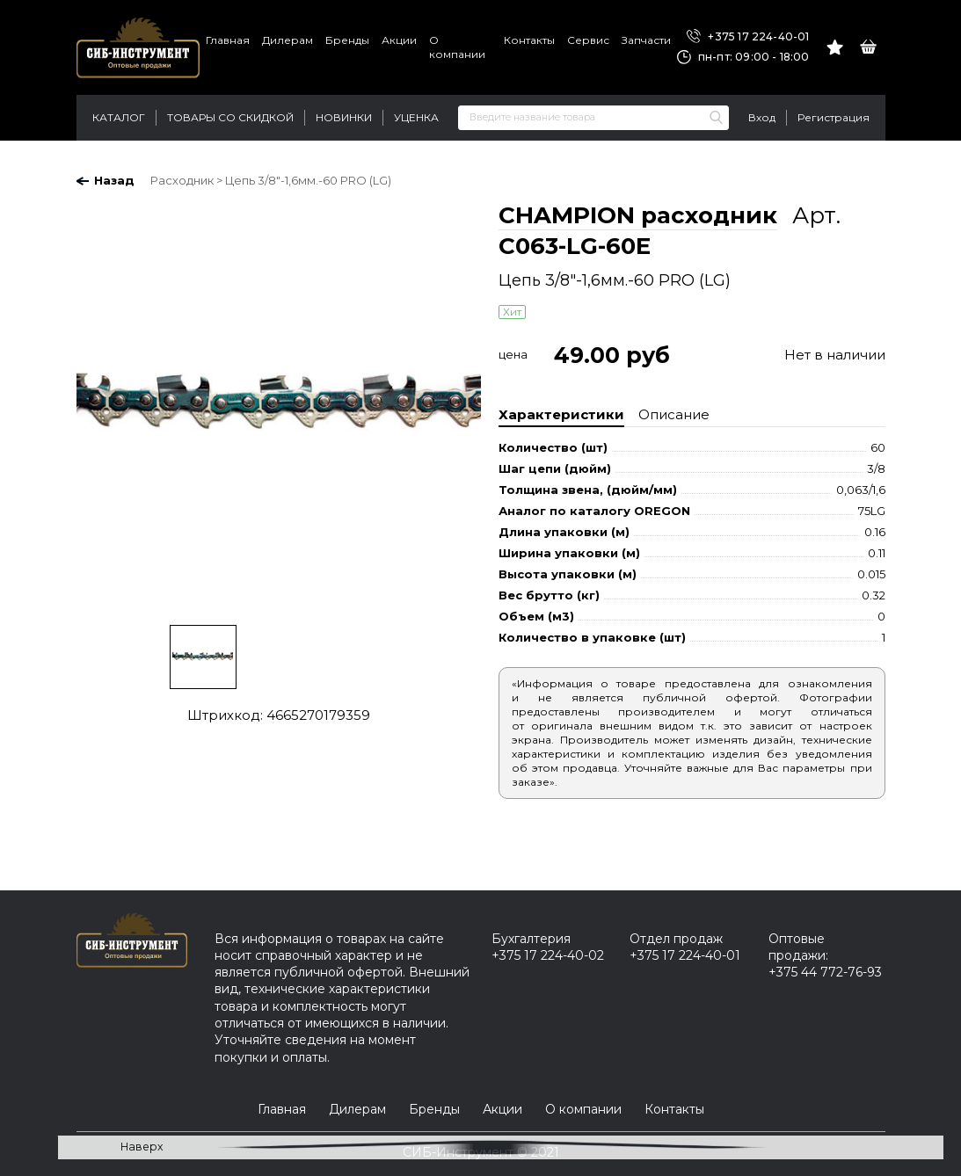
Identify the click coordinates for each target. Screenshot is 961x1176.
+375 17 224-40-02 (547, 955)
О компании (457, 47)
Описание (674, 414)
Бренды (347, 40)
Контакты (529, 40)
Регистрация (833, 117)
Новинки (344, 117)
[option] (278, 406)
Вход (761, 117)
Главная (228, 40)
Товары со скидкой (230, 117)
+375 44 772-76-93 (825, 972)
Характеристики (561, 414)
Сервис (588, 40)
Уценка (416, 117)
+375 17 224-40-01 (748, 37)
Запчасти (646, 40)
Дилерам (287, 40)
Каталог (118, 117)
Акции (399, 40)
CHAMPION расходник (638, 215)
